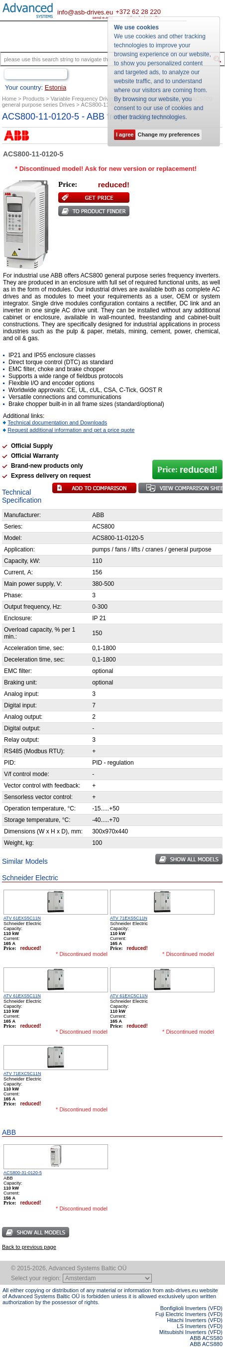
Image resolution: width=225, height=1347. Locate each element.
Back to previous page (29, 1247)
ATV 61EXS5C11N (22, 918)
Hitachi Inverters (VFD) (195, 1320)
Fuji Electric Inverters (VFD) (189, 1314)
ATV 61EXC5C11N (128, 995)
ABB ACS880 (206, 1344)
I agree (124, 134)
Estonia (55, 87)
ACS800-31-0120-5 (22, 1172)
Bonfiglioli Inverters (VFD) (191, 1308)
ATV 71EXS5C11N (128, 918)
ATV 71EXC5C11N (22, 1073)
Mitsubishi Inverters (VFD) (191, 1332)
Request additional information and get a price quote (70, 430)
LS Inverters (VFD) (200, 1326)
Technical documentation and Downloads (57, 422)
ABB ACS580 (206, 1338)
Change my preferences (168, 134)
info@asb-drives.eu (85, 12)
